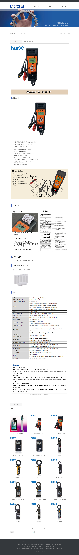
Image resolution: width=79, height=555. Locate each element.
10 (46, 528)
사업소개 (50, 7)
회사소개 (36, 7)
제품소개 (63, 7)
